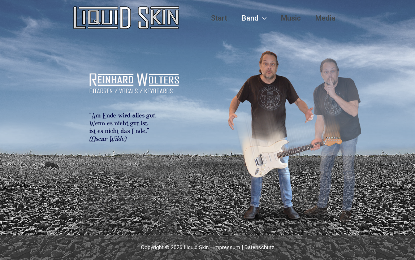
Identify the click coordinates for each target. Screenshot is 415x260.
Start (219, 18)
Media (325, 18)
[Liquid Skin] (126, 17)
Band (254, 18)
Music (291, 18)
